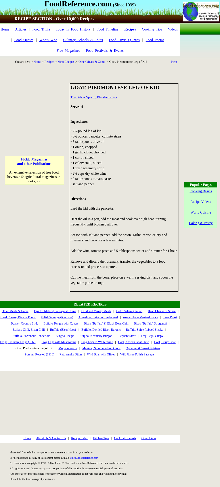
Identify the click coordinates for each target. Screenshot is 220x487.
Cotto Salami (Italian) (129, 311)
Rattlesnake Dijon (70, 354)
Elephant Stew (127, 336)
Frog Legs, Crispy (152, 336)
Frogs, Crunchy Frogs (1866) (18, 342)
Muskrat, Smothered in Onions (101, 348)
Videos (173, 29)
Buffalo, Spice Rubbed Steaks (144, 329)
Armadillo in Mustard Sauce (140, 317)
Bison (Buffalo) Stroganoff (150, 323)
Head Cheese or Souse (162, 311)
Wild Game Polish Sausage (137, 354)
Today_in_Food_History (73, 29)
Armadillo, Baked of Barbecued (98, 317)
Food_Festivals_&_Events (105, 50)
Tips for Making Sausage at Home (55, 311)
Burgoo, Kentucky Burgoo (96, 336)
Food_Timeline (107, 29)
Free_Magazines (68, 50)
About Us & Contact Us (51, 438)
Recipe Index (79, 438)
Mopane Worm (68, 348)
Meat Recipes (66, 61)
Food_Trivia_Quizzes (124, 40)
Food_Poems (155, 40)
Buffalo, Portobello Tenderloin (31, 336)
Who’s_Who (48, 40)
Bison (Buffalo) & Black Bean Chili (106, 323)
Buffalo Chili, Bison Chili (29, 329)
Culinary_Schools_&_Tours (83, 40)
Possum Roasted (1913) (39, 354)
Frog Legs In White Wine (97, 342)
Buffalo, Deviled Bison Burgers (101, 329)
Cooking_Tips (152, 29)
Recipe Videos (201, 202)
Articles (20, 29)
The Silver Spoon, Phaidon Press (94, 97)
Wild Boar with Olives (101, 354)
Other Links (148, 438)
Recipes (49, 61)
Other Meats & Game (91, 61)
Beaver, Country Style (24, 323)
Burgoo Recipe (65, 336)
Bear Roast (170, 317)
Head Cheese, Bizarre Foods (17, 317)
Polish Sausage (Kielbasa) (57, 317)
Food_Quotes (23, 40)
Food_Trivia (41, 29)
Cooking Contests (125, 438)
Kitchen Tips (101, 438)
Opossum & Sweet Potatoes (143, 348)
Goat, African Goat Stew (133, 342)
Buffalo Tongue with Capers (61, 323)
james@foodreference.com (84, 457)
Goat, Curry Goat (165, 342)
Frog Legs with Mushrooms (59, 342)
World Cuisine (201, 212)
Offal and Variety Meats (96, 311)
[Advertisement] (34, 111)
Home (5, 29)
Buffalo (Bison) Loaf (63, 329)
